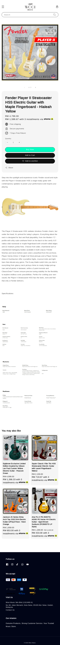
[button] (2, 6)
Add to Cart (30, 155)
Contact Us (10, 610)
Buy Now (30, 149)
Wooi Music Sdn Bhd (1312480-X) (19, 602)
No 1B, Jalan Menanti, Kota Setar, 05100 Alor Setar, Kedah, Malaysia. (29, 606)
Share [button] (9, 168)
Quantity (8, 138)
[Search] (54, 14)
